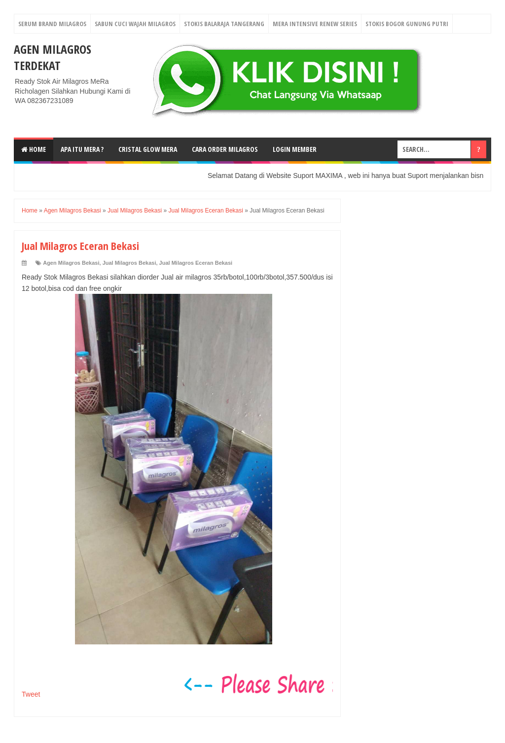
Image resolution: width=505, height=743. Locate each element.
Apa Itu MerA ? (82, 149)
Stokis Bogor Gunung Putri (406, 23)
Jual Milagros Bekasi (129, 263)
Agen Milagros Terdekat (52, 57)
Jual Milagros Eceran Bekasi (196, 263)
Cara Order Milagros (225, 149)
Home (33, 149)
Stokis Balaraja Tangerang (224, 23)
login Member (295, 149)
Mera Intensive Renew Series (315, 23)
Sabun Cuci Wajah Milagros (135, 23)
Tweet (31, 694)
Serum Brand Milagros (52, 23)
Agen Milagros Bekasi (71, 263)
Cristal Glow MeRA (147, 149)
